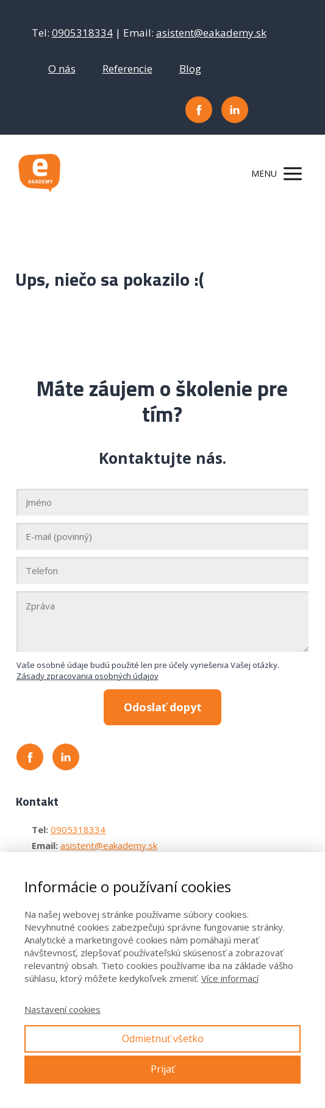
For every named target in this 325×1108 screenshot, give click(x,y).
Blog (190, 69)
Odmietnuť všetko (163, 1038)
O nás (62, 69)
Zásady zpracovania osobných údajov (87, 675)
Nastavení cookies (62, 1009)
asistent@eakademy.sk (211, 33)
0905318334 (82, 33)
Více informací (230, 978)
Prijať (163, 1069)
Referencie (127, 69)
